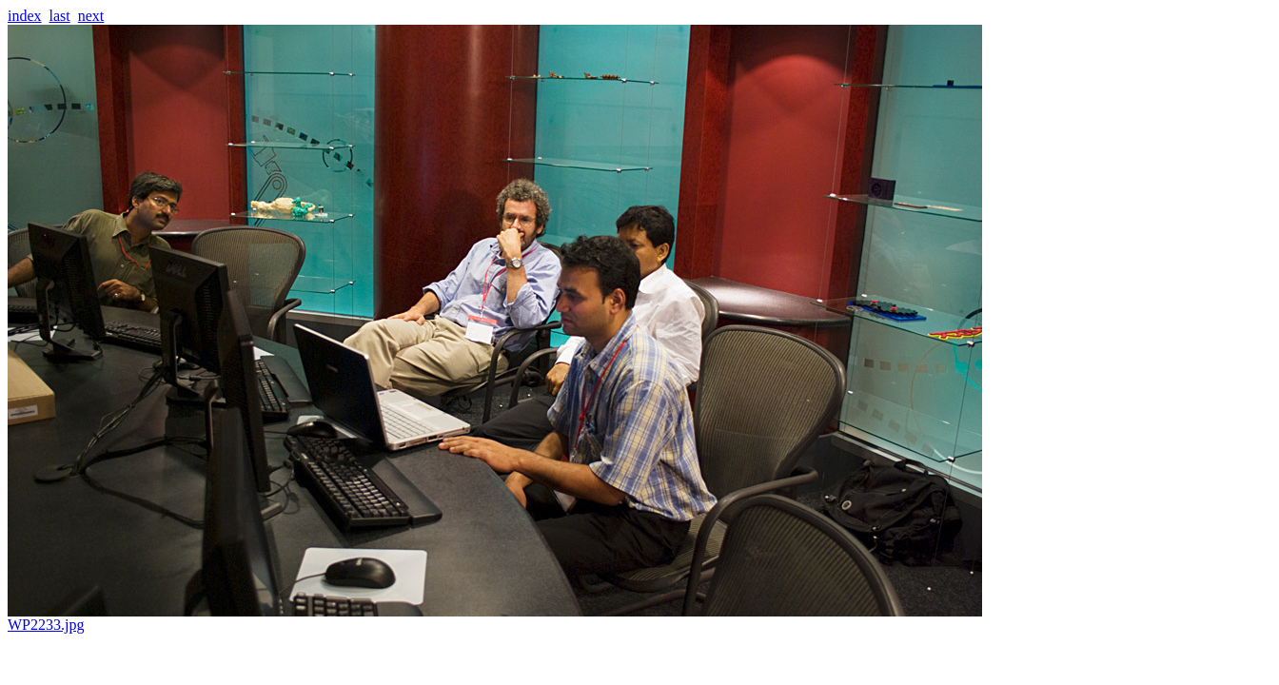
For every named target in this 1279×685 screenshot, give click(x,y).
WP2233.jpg (495, 618)
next (91, 16)
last (59, 16)
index (25, 16)
